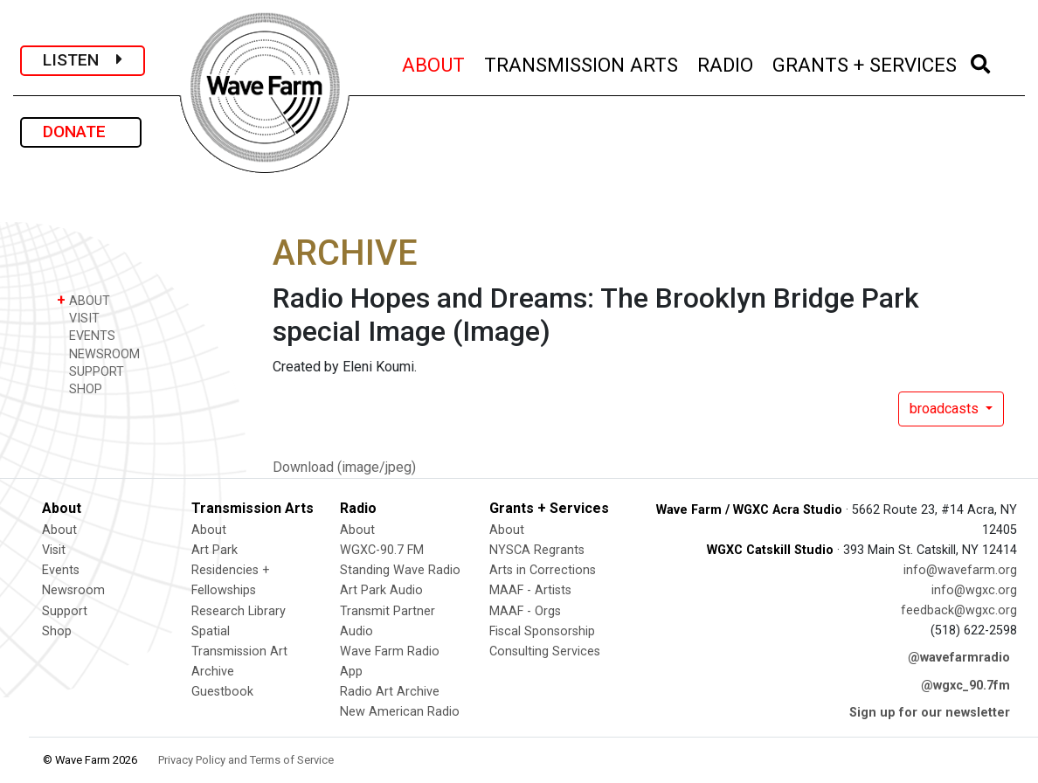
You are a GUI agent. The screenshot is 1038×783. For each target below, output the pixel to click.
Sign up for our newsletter (929, 712)
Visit (54, 550)
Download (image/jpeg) (344, 467)
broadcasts (946, 408)
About (59, 530)
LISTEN (82, 60)
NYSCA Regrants (537, 550)
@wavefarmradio (959, 657)
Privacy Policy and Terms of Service (246, 759)
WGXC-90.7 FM (382, 550)
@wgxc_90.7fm (965, 685)
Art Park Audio (381, 590)
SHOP (79, 388)
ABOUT (434, 62)
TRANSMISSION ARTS (582, 62)
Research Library (238, 611)
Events (61, 570)
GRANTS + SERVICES (865, 62)
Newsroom (73, 590)
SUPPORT (90, 371)
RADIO (726, 62)
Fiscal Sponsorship (542, 631)
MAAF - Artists (530, 590)
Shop (57, 631)
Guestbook (222, 691)
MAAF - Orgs (525, 611)
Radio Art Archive (389, 691)
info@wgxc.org (974, 590)
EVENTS (86, 335)
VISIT (78, 317)
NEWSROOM (98, 353)
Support (64, 611)
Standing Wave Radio (400, 570)
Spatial (210, 631)
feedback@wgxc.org (959, 610)
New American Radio (400, 711)
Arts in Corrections (542, 570)
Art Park (214, 550)
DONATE (81, 131)
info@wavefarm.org (960, 570)
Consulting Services (544, 651)
